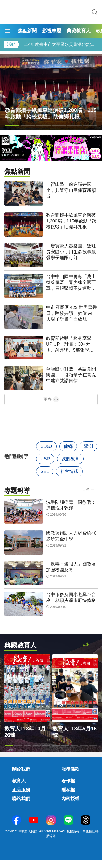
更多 (47, 399)
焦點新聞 (27, 31)
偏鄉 (68, 446)
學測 (88, 446)
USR (45, 458)
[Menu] (7, 31)
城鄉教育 (70, 458)
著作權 (68, 780)
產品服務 (21, 789)
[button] (12, 125)
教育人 (19, 780)
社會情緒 (69, 471)
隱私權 (68, 789)
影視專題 (51, 31)
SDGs (46, 446)
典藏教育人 (79, 31)
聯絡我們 (21, 798)
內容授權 (70, 798)
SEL (44, 471)
